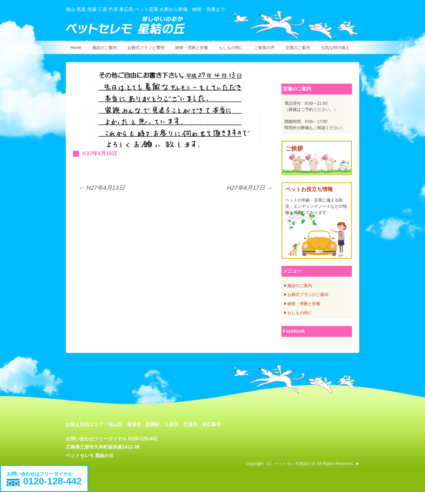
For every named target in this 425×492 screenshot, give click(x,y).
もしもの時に (231, 47)
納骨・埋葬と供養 (191, 47)
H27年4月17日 (250, 188)
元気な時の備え (335, 47)
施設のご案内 (104, 47)
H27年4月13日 (102, 188)
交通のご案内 (297, 47)
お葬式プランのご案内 (307, 294)
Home (75, 47)
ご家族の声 (264, 47)
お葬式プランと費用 (145, 47)
